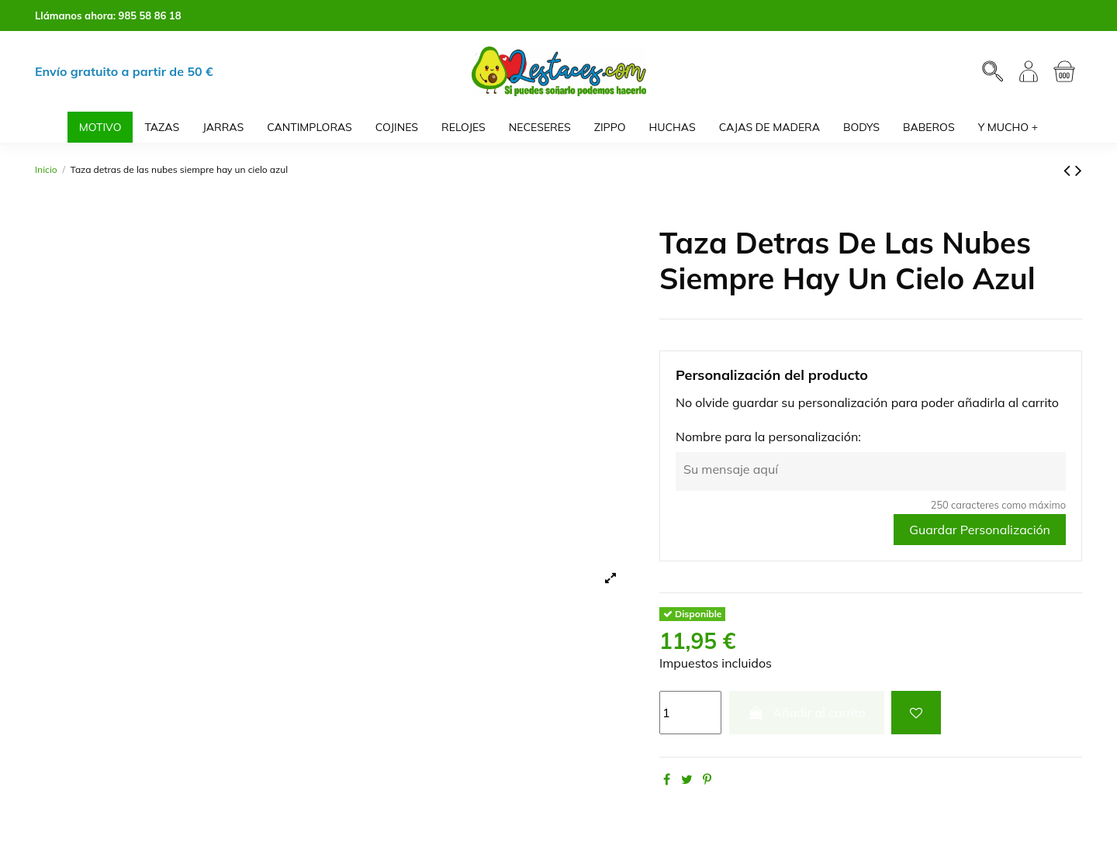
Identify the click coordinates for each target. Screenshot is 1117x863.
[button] (1008, 127)
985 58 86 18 (150, 15)
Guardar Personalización (979, 529)
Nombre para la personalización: (768, 436)
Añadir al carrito (807, 712)
